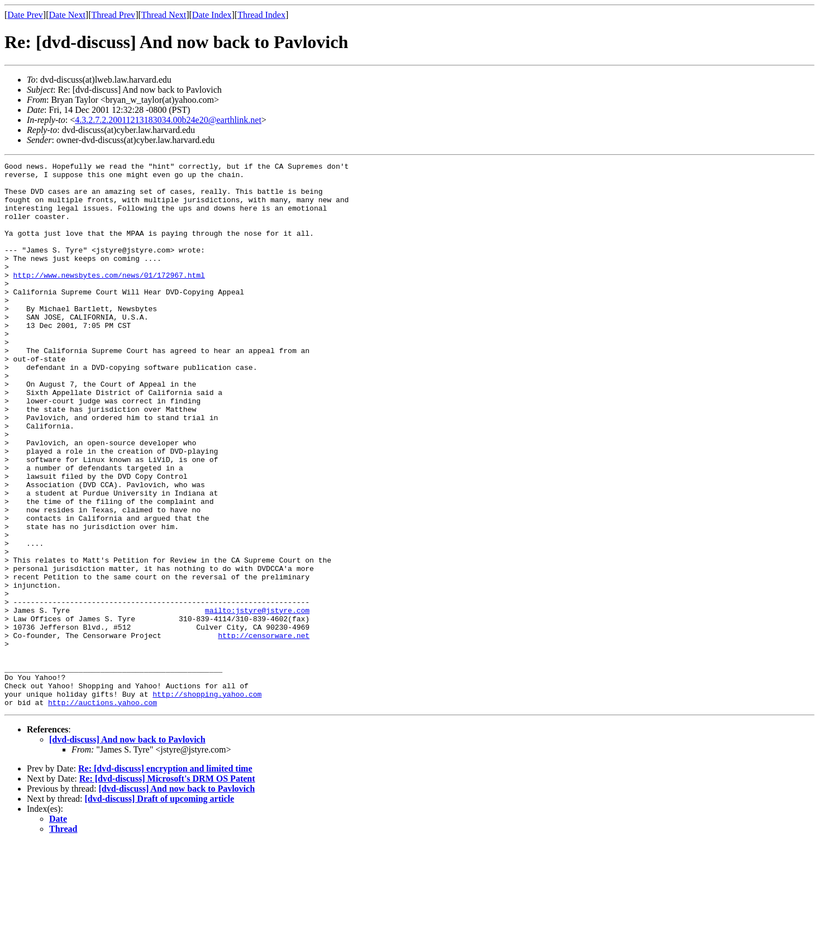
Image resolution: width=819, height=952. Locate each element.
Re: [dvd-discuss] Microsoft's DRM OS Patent (167, 887)
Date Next (67, 15)
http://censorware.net (263, 731)
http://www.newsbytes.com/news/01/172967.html (109, 298)
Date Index (212, 15)
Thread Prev (113, 15)
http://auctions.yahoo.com (102, 811)
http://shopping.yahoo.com (207, 801)
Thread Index (261, 15)
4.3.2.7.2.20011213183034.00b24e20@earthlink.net (168, 120)
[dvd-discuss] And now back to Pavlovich (127, 848)
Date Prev (25, 15)
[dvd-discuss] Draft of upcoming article (160, 907)
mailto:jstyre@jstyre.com (257, 701)
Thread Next (163, 15)
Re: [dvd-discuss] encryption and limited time (165, 877)
